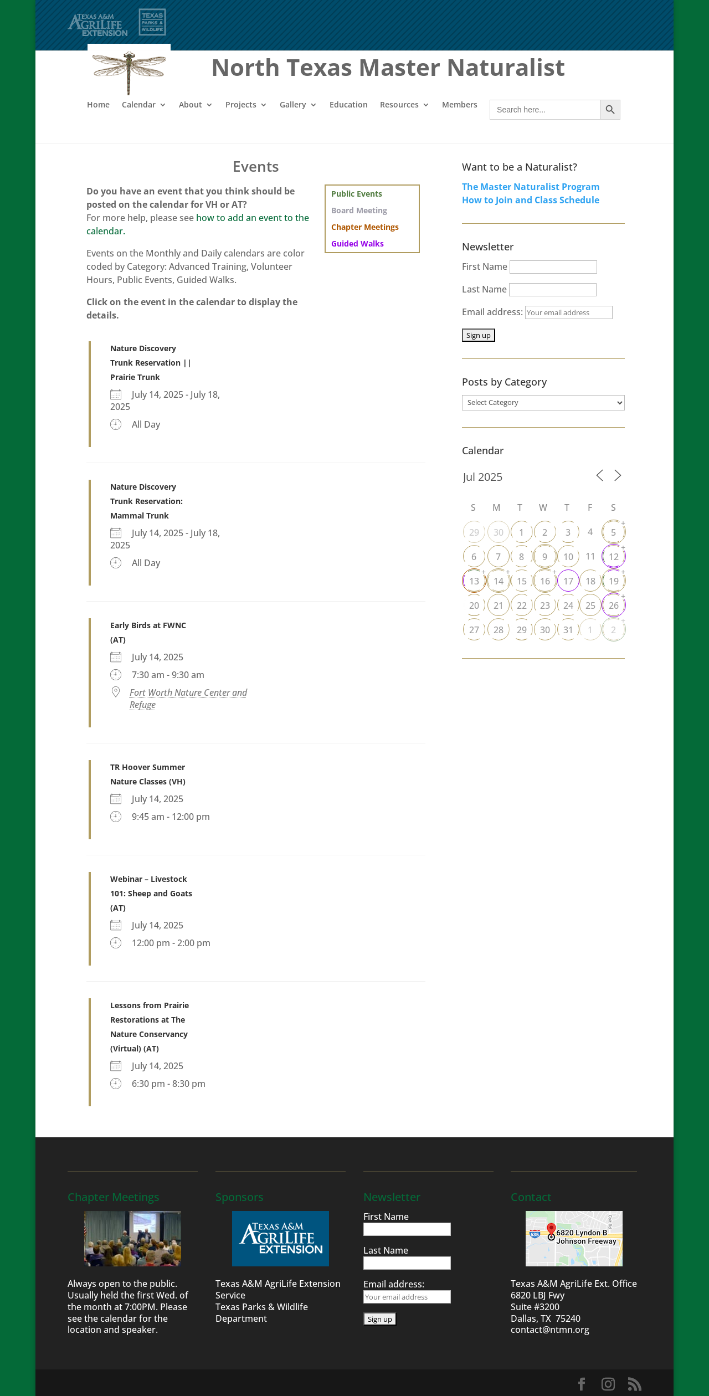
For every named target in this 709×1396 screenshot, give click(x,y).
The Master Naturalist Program (531, 187)
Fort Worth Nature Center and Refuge (188, 698)
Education (349, 105)
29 (474, 532)
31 (568, 630)
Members (459, 105)
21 (499, 605)
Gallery (293, 105)
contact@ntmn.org (550, 1329)
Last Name (484, 289)
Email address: (537, 312)
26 (614, 605)
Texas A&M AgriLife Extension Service (278, 1289)
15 (522, 581)
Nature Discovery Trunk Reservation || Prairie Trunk (151, 362)
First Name (484, 266)
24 (568, 605)
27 (474, 630)
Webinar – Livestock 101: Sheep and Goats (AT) (151, 893)
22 (522, 605)
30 (499, 532)
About (190, 105)
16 (545, 581)
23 (545, 605)
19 (614, 581)
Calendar (139, 105)
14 (499, 581)
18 (590, 581)
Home (98, 105)
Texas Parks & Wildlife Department (261, 1313)
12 (614, 557)
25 (590, 605)
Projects (240, 105)
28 (499, 630)
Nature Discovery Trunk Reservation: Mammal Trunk (146, 501)
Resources (399, 105)
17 (568, 581)
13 (474, 581)
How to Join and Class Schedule (530, 200)
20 (474, 605)
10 (568, 557)
